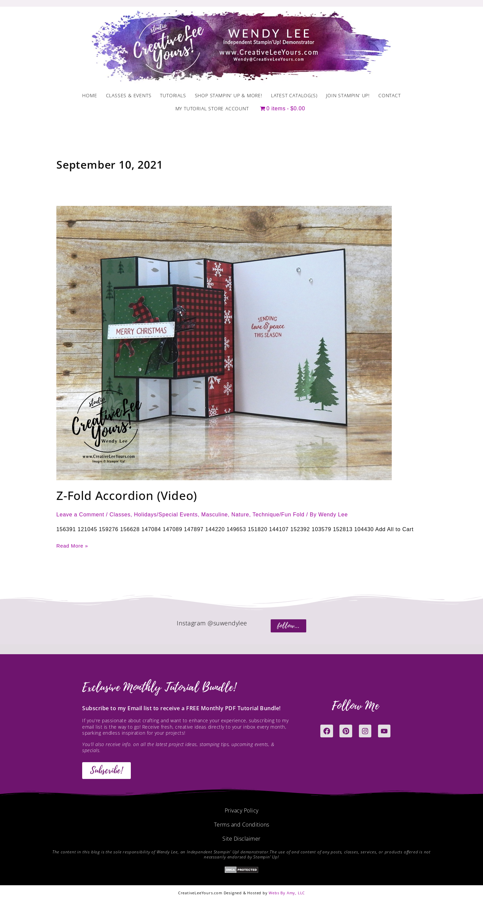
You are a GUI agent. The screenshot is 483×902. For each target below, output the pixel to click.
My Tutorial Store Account (212, 108)
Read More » (73, 545)
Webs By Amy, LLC (287, 892)
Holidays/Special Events (166, 514)
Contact (389, 95)
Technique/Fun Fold (279, 514)
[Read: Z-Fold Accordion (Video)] (224, 342)
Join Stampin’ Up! (348, 95)
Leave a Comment (80, 514)
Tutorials (173, 95)
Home (89, 95)
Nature (240, 514)
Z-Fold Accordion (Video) (126, 495)
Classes (120, 514)
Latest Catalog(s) (294, 95)
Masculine (214, 514)
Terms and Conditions (241, 824)
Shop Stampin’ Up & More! (228, 95)
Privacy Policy (242, 810)
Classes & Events (129, 95)
